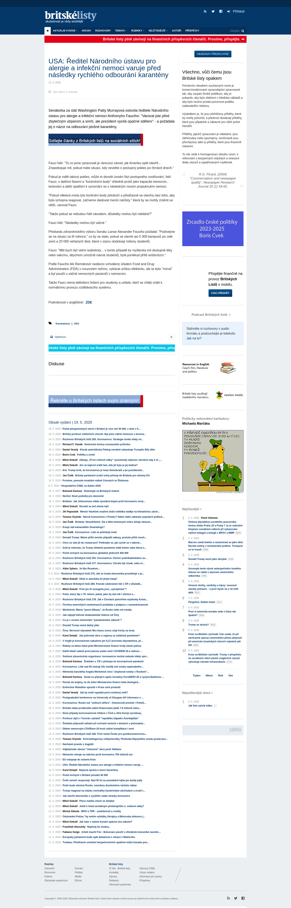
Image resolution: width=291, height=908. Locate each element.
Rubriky (137, 30)
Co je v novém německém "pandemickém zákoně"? (92, 620)
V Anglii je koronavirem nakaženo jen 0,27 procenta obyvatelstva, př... (103, 640)
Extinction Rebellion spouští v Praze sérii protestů (91, 687)
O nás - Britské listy (119, 868)
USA (76, 323)
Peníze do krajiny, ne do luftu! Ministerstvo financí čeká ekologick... (101, 682)
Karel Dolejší (70, 635)
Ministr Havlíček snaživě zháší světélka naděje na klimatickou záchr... (120, 511)
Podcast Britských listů (205, 314)
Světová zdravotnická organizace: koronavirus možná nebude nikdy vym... (105, 656)
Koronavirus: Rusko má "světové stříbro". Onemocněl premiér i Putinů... (104, 702)
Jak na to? (194, 338)
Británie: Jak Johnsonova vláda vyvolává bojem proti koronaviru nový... (104, 501)
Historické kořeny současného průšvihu (107, 444)
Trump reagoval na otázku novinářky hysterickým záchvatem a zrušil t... (104, 790)
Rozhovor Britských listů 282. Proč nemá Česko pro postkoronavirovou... (105, 734)
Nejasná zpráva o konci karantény (98, 770)
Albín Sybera (70, 568)
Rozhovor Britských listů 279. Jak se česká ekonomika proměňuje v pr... (102, 573)
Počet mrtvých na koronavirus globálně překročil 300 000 (95, 553)
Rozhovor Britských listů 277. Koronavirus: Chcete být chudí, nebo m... (103, 563)
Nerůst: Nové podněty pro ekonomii (83, 496)
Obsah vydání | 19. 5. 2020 (70, 422)
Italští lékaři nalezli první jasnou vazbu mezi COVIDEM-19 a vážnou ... (102, 651)
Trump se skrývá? (202, 625)
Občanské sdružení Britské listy (83, 898)
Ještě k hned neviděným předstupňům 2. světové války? (111, 806)
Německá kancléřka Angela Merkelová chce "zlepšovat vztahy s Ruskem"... (106, 671)
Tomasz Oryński (72, 516)
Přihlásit (236, 11)
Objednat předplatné (213, 54)
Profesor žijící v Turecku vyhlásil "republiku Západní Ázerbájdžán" (101, 718)
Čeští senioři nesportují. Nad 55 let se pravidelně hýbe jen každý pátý (102, 780)
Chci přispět (220, 293)
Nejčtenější (158, 30)
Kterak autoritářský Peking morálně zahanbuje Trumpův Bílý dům (117, 449)
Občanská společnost (56, 880)
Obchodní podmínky (120, 884)
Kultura (48, 876)
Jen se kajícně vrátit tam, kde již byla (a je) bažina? (108, 465)
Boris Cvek (69, 454)
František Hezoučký (74, 826)
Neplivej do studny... (99, 826)
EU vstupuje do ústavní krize (79, 759)
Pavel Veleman (209, 517)
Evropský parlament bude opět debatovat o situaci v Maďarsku (99, 837)
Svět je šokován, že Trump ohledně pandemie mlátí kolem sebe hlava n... (104, 547)
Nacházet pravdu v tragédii (78, 744)
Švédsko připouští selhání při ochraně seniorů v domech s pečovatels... (104, 723)
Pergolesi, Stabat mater (205, 602)
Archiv (86, 30)
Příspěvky (192, 30)
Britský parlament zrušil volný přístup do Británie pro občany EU (112, 475)
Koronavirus (63, 323)
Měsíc (209, 675)
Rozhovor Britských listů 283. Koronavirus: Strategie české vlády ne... (103, 439)
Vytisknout (58, 336)
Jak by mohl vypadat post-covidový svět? (104, 692)
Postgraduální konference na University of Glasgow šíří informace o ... (103, 697)
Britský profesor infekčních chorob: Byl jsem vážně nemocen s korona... (104, 434)
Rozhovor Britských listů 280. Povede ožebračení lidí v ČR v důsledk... (101, 584)
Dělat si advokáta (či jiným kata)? (98, 578)
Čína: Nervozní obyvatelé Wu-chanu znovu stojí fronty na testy (99, 630)
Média (78, 876)
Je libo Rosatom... (89, 568)
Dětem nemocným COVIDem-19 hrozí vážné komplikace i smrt (98, 728)
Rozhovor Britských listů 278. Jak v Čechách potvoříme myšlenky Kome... (105, 599)
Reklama (114, 880)
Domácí (79, 868)
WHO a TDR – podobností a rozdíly (101, 811)
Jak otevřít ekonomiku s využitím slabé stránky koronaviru (96, 796)
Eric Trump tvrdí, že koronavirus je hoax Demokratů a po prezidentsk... (103, 470)
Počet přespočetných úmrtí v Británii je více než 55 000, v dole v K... (102, 428)
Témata (121, 30)
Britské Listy (214, 872)
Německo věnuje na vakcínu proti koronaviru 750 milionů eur (98, 754)
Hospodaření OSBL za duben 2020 (81, 485)
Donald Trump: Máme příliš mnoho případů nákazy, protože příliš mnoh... (105, 537)
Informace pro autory (150, 876)
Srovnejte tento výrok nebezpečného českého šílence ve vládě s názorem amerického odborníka (214, 572)
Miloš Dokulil (70, 460)
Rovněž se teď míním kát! (94, 506)
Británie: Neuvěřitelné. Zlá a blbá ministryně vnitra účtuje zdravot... (113, 522)
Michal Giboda (71, 811)
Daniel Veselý (70, 449)
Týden (196, 675)
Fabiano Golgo (71, 832)
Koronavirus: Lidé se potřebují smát (96, 532)
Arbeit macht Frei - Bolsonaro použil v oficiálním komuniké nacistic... (121, 832)
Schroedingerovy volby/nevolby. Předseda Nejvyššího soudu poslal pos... (125, 739)
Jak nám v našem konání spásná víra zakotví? (105, 821)
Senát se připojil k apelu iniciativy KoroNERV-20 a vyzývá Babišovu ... (124, 677)
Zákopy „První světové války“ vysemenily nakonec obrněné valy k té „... (120, 460)
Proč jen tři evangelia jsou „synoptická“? (103, 589)
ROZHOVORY (103, 30)
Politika (79, 872)
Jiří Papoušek (70, 511)
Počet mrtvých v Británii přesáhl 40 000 (85, 775)
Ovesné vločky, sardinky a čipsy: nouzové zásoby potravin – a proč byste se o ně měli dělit (213, 589)
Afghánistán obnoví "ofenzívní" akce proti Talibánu (92, 749)
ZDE (89, 302)
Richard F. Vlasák (73, 444)
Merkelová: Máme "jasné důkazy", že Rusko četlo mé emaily (97, 609)
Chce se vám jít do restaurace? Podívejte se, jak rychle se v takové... (102, 542)
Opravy (113, 876)
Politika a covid (86, 454)
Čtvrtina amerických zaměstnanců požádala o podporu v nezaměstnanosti (105, 604)
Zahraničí (49, 868)
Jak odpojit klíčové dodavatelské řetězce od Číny (91, 615)
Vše (230, 675)
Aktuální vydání (65, 30)
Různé (78, 880)
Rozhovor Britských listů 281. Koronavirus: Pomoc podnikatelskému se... (105, 558)
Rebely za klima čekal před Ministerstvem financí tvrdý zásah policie (102, 646)
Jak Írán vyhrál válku (202, 706)
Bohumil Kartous (72, 491)
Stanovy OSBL (147, 868)
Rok (220, 675)
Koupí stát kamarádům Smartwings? (84, 527)
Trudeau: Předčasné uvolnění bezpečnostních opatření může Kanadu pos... (106, 842)
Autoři (176, 30)
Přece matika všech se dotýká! (96, 801)
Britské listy (72, 17)
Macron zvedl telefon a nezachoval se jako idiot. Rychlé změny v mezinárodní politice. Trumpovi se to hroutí (216, 546)
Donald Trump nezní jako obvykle (211, 559)
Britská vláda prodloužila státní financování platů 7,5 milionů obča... (102, 708)
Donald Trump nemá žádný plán (81, 625)
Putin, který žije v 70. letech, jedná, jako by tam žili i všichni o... (99, 594)
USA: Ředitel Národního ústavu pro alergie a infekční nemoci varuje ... (103, 764)
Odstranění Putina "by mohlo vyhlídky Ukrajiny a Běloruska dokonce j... (104, 816)
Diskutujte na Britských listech (101, 491)
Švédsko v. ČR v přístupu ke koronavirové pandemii (113, 661)
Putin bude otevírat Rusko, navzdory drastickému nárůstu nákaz (100, 785)
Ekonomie (49, 872)
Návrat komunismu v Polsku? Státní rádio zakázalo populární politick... (123, 516)
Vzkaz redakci (147, 872)
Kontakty (114, 872)
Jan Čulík (68, 475)
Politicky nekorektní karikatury (205, 421)
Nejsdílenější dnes (196, 693)
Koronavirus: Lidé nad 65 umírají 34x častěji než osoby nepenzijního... (103, 666)
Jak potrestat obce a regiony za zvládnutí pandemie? (109, 635)
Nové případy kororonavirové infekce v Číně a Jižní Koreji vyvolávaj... (102, 713)
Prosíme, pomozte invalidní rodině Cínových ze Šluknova (95, 480)
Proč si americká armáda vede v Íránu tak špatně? (212, 613)
